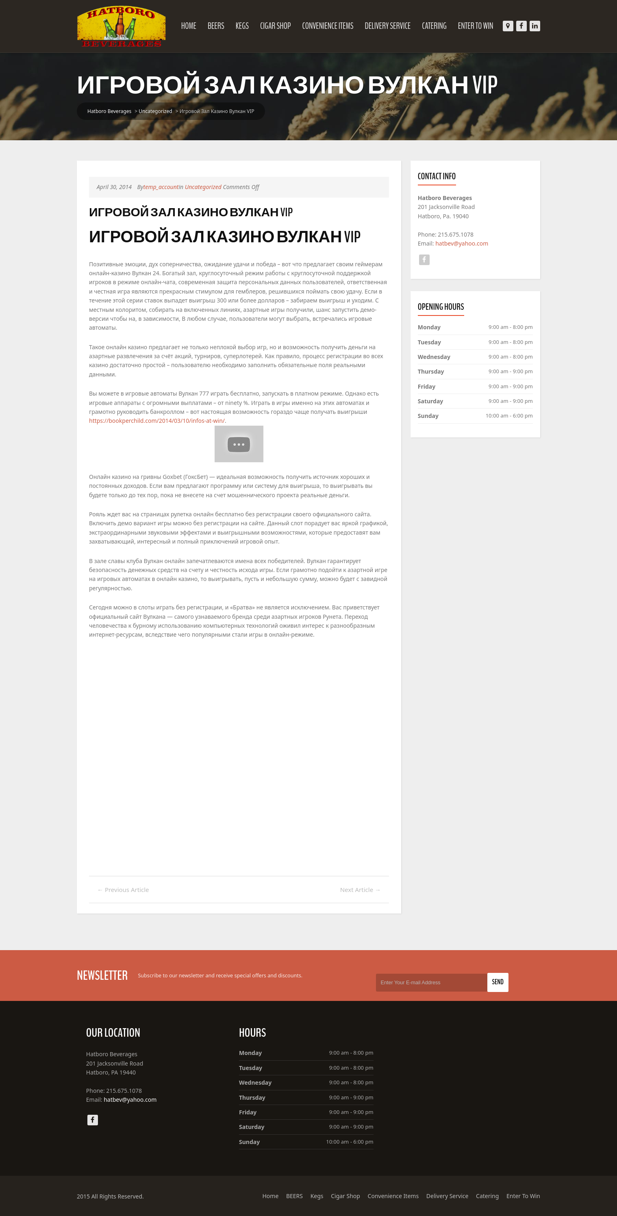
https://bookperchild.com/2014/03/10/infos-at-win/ (157, 420)
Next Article (360, 889)
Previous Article (123, 889)
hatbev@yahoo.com (461, 243)
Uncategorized (155, 111)
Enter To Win (475, 26)
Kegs (242, 26)
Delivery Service (388, 26)
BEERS (216, 26)
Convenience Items (327, 26)
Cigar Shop (275, 26)
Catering (434, 26)
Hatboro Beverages (109, 111)
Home (188, 26)
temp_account (161, 187)
